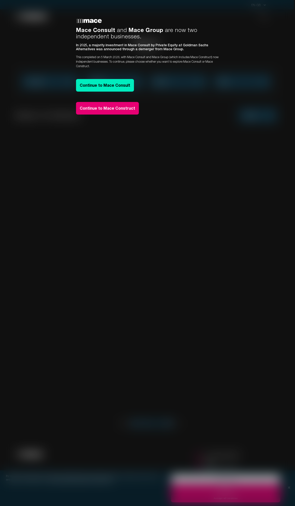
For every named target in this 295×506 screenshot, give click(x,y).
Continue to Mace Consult (106, 85)
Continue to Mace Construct (108, 109)
